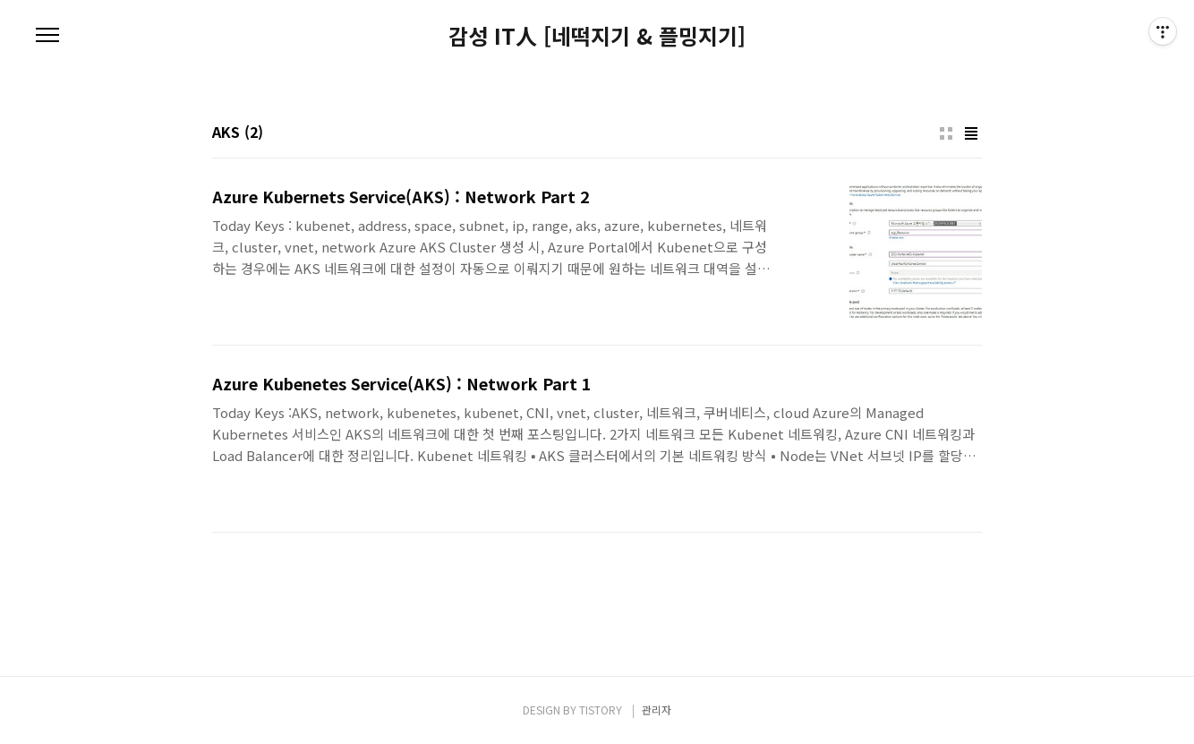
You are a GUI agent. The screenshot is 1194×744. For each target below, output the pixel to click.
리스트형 (971, 133)
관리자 (656, 709)
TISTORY (600, 709)
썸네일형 (946, 133)
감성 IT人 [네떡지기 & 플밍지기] (597, 36)
